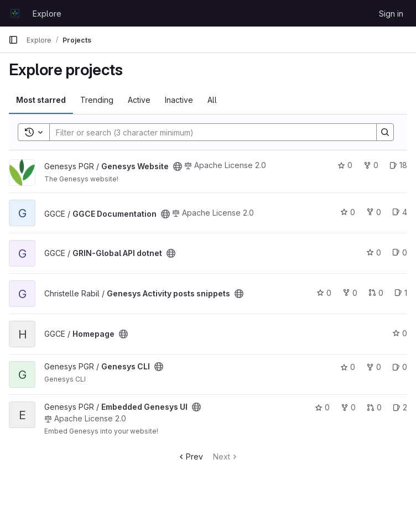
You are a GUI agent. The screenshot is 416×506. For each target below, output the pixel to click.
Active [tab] (139, 100)
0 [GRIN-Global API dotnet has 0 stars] (373, 252)
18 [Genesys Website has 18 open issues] (398, 165)
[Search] (207, 132)
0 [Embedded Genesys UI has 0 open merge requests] (374, 407)
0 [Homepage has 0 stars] (399, 333)
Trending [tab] (96, 100)
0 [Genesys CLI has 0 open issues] (399, 367)
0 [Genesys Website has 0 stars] (344, 165)
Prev (190, 456)
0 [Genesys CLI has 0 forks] (373, 367)
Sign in (391, 13)
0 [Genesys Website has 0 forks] (370, 165)
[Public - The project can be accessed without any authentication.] (177, 166)
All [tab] (212, 100)
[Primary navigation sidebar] (13, 40)
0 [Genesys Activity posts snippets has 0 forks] (349, 293)
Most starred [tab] (41, 100)
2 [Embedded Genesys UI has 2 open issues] (400, 407)
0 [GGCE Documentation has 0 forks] (373, 212)
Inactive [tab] (179, 100)
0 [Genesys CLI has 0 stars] (347, 367)
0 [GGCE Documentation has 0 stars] (347, 212)
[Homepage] (15, 13)
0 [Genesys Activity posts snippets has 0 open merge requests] (375, 293)
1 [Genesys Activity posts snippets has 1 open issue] (400, 293)
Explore (47, 13)
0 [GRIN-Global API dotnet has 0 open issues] (399, 252)
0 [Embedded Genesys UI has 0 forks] (348, 407)
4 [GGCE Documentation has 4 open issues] (399, 212)
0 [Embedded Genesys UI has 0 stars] (322, 407)
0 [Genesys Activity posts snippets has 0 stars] (323, 293)
